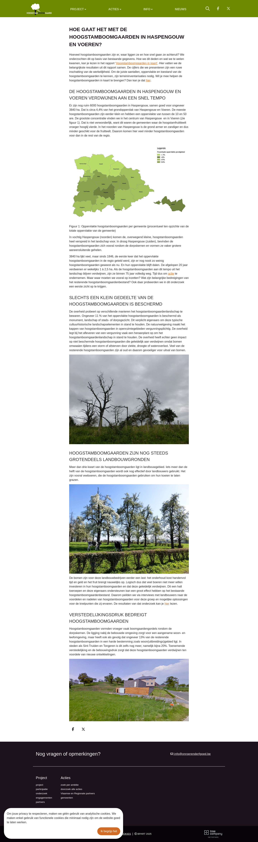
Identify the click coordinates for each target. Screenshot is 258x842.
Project (78, 9)
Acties (114, 9)
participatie (42, 789)
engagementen (44, 797)
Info (148, 9)
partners (40, 802)
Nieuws (180, 9)
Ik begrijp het (109, 831)
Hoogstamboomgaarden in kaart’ (136, 63)
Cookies (125, 834)
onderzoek (41, 793)
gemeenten (67, 797)
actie (171, 273)
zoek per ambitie (70, 785)
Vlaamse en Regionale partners (78, 793)
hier (148, 80)
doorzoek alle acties (71, 789)
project (39, 785)
